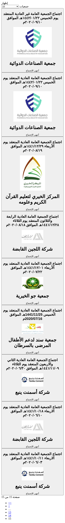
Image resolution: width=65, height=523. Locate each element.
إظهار (4, 3)
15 (9, 518)
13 (9, 512)
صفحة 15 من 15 (10, 497)
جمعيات (24, 6)
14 (9, 515)
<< (9, 502)
